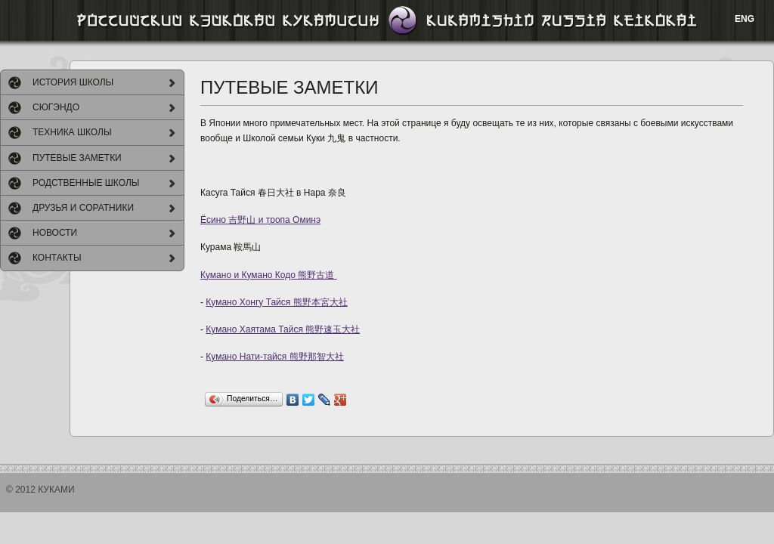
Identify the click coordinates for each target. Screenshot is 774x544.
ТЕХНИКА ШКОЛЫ (72, 132)
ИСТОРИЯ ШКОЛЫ (73, 82)
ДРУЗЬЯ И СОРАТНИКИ (83, 207)
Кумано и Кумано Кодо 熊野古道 (268, 275)
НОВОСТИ (55, 232)
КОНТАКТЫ (57, 257)
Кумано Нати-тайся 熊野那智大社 (274, 356)
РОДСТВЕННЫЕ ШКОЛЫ (86, 183)
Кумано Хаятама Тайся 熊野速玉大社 (283, 329)
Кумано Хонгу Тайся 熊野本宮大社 (276, 302)
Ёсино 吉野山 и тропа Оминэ (260, 220)
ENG (744, 19)
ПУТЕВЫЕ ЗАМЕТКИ (77, 158)
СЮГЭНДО (56, 107)
